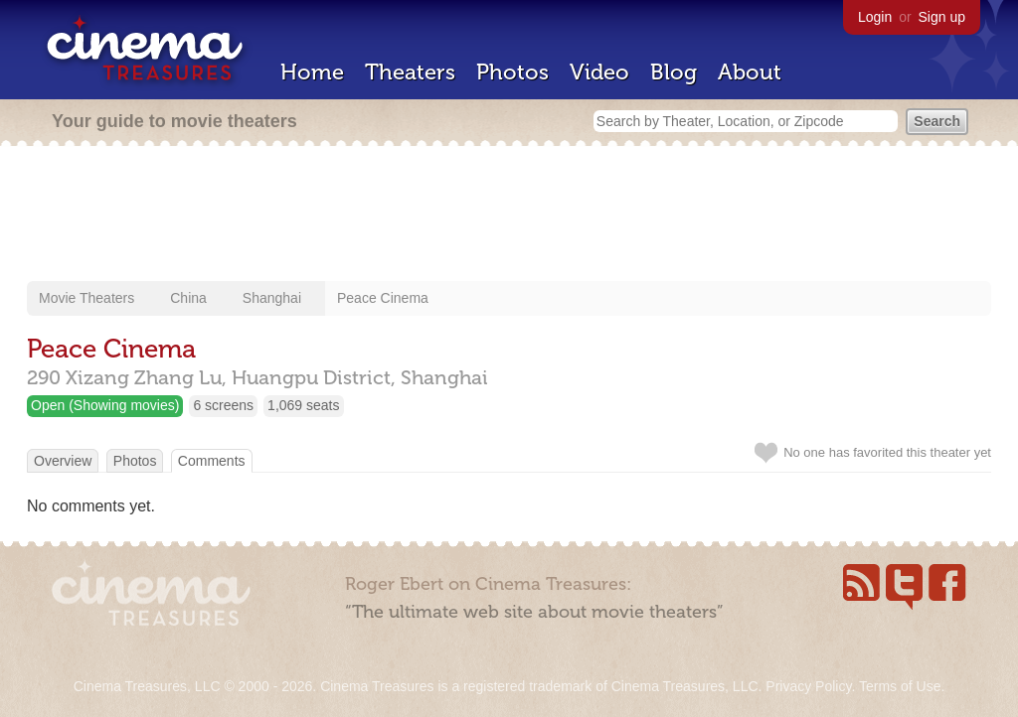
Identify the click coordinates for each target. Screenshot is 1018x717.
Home (312, 72)
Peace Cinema (382, 298)
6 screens (223, 405)
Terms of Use (899, 686)
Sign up (942, 17)
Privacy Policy (808, 686)
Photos (512, 72)
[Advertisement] (509, 215)
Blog (673, 72)
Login (875, 17)
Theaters (410, 72)
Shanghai (272, 298)
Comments (212, 461)
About (749, 72)
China (188, 298)
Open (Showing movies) (105, 405)
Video (599, 72)
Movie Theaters (86, 298)
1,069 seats (303, 405)
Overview (62, 461)
